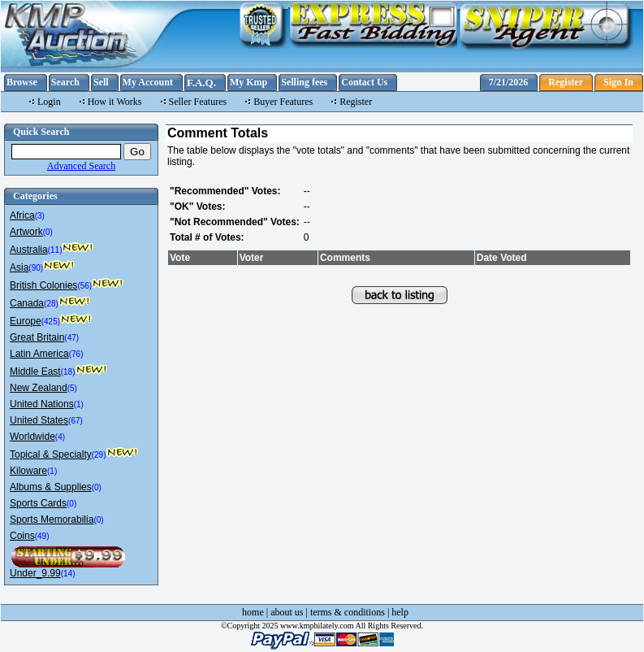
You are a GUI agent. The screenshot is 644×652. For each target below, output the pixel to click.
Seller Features (198, 101)
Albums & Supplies (51, 487)
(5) (72, 388)
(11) (55, 250)
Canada (27, 303)
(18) (68, 371)
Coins (22, 535)
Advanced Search (81, 166)
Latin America (39, 353)
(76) (76, 354)
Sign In (618, 82)
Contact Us (364, 82)
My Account (148, 82)
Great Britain (37, 337)
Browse (21, 82)
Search (65, 82)
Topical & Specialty (51, 454)
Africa (22, 215)
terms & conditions (347, 612)
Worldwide (32, 436)
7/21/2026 (509, 82)
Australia (29, 249)
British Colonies (43, 285)
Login (49, 101)
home (253, 612)
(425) (50, 321)
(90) (35, 267)
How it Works (115, 101)
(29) (99, 454)
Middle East (35, 371)
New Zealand (38, 387)
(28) (51, 303)
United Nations (42, 404)
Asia (19, 267)
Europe (25, 321)
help (399, 612)
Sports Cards (38, 503)
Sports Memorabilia (51, 519)
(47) (71, 337)
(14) (68, 573)
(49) (42, 536)
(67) (75, 420)
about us (286, 612)
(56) (84, 285)
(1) (79, 404)
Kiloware (28, 470)
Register (565, 82)
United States (39, 420)
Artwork (26, 231)
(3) (40, 215)
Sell (101, 82)
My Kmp (248, 82)
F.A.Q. (201, 82)
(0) (48, 232)
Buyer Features (283, 101)
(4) (60, 436)
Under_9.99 (35, 573)
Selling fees (304, 82)
